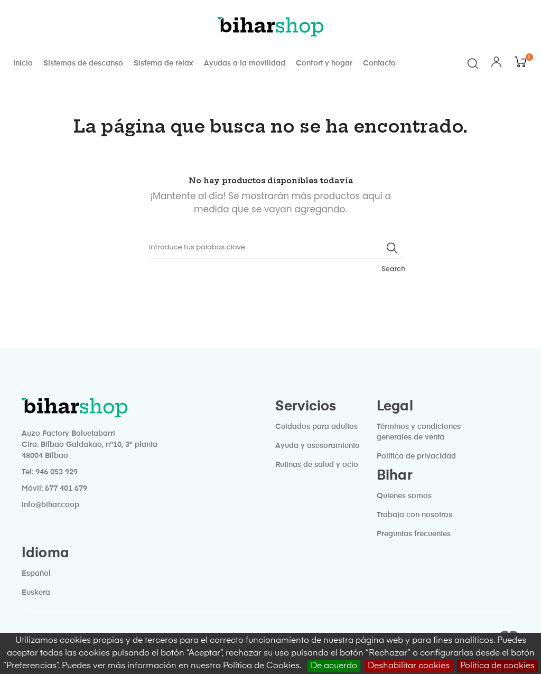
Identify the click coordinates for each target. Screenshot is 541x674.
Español (36, 571)
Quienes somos (404, 494)
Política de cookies (497, 666)
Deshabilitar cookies (409, 666)
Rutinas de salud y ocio (316, 462)
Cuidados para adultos (316, 424)
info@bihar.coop (50, 503)
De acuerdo (334, 666)
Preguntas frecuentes (414, 532)
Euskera (36, 590)
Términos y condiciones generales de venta (419, 430)
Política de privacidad (416, 454)
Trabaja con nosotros (414, 513)
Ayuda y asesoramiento (317, 443)
